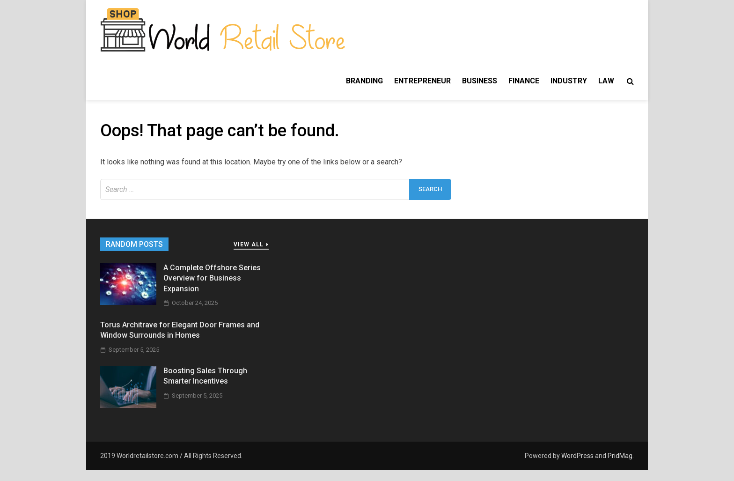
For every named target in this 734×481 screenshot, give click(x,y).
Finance (523, 80)
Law (606, 80)
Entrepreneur (422, 80)
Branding (364, 80)
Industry (568, 80)
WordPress (577, 455)
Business (479, 80)
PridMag (620, 455)
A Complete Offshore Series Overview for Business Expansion (212, 278)
